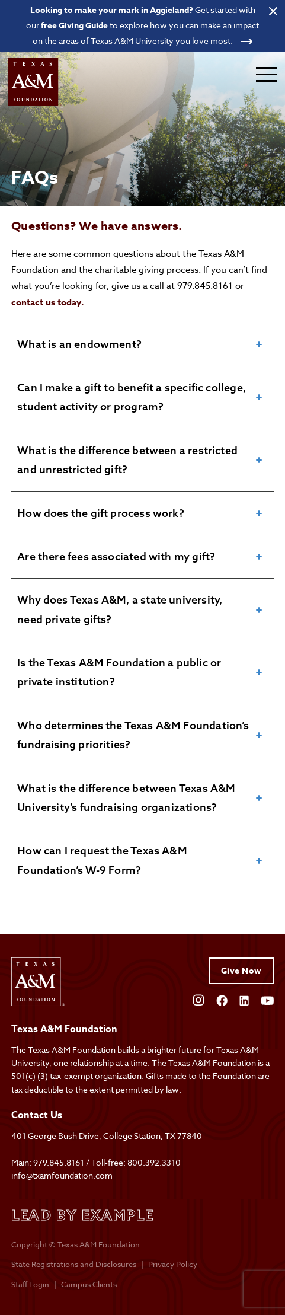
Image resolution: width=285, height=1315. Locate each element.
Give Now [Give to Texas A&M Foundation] (241, 971)
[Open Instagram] (198, 999)
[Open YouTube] (267, 999)
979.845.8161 (58, 1162)
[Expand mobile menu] (266, 74)
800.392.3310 (154, 1162)
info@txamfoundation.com (62, 1175)
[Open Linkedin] (244, 999)
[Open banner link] (142, 25)
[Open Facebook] (222, 999)
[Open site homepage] (35, 82)
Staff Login (30, 1284)
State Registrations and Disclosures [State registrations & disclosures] (73, 1264)
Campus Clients (89, 1284)
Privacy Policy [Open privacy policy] (172, 1264)
